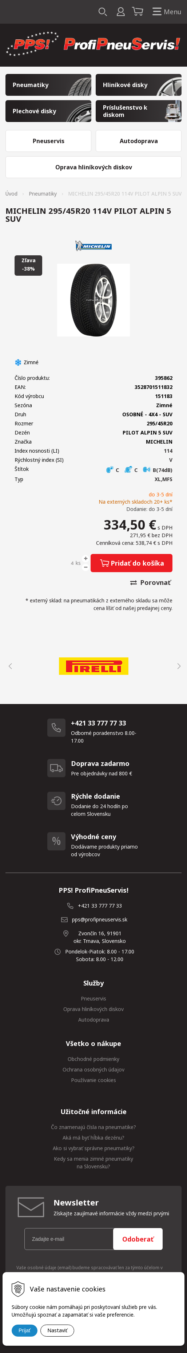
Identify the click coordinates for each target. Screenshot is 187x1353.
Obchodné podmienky (93, 1058)
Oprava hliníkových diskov (93, 1009)
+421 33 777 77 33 (100, 905)
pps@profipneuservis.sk (99, 919)
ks (78, 562)
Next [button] (178, 666)
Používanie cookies (93, 1080)
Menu (166, 12)
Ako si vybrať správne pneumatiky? (94, 1148)
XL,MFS (163, 479)
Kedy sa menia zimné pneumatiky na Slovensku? (93, 1162)
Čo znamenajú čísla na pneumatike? (93, 1127)
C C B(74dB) (139, 470)
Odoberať (138, 1239)
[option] (93, 666)
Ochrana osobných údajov (93, 1069)
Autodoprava (93, 1019)
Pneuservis (93, 998)
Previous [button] (9, 666)
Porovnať (150, 582)
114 (168, 450)
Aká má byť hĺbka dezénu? (93, 1137)
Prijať (25, 1330)
